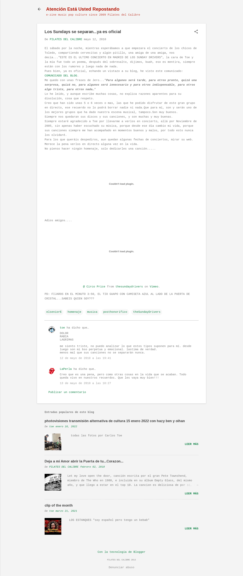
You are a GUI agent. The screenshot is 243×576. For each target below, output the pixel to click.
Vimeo (154, 286)
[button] (196, 32)
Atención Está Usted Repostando (82, 9)
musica (92, 312)
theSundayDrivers (146, 312)
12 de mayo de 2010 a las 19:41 (85, 358)
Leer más (191, 444)
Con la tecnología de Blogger (121, 552)
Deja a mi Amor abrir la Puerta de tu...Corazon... (84, 461)
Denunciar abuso (121, 567)
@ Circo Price (94, 286)
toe (62, 327)
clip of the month (59, 505)
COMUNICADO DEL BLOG (61, 75)
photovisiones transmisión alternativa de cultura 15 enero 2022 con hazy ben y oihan (115, 421)
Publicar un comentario (67, 392)
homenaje (74, 312)
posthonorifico (115, 312)
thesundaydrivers (129, 286)
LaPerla (66, 369)
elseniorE (54, 312)
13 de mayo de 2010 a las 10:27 (85, 383)
